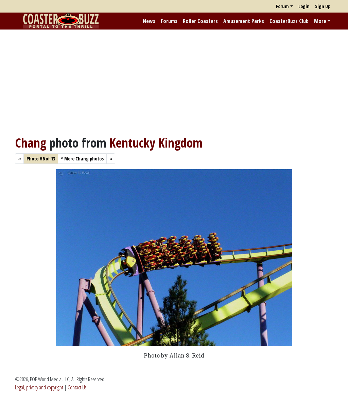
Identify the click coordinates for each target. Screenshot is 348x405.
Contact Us (77, 387)
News (149, 21)
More (320, 21)
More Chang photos (82, 158)
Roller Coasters (200, 21)
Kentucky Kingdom (156, 142)
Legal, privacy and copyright (39, 387)
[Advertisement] (174, 82)
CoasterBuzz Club (289, 21)
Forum (282, 6)
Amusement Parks (243, 21)
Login (304, 6)
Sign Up (322, 6)
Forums (169, 21)
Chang (30, 142)
